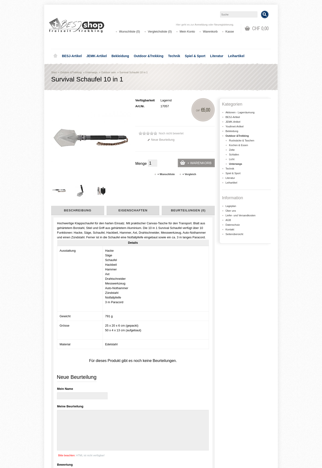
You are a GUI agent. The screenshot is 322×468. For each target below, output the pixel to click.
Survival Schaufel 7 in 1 (154, 308)
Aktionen (117, 434)
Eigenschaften (132, 210)
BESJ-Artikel (72, 56)
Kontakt (229, 229)
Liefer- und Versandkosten (240, 215)
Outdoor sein (108, 72)
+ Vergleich (187, 174)
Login (170, 434)
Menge (141, 164)
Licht (231, 159)
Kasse (229, 31)
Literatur (216, 56)
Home (55, 56)
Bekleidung (120, 56)
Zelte (232, 149)
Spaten (59, 340)
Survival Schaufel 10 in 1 (133, 72)
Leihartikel (236, 56)
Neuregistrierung (223, 24)
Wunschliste (175, 443)
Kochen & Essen (238, 145)
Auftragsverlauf (177, 438)
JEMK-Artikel (96, 56)
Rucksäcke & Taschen (241, 140)
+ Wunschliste (164, 174)
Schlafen (234, 154)
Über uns (230, 210)
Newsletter (174, 448)
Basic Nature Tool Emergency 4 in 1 (112, 311)
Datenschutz (232, 224)
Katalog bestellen (234, 438)
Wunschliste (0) (129, 31)
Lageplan (230, 206)
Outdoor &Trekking (148, 56)
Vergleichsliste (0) (160, 31)
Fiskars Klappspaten (69, 308)
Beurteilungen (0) (188, 210)
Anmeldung (201, 24)
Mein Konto (187, 31)
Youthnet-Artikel (234, 126)
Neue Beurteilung (160, 139)
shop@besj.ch (145, 394)
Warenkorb (210, 31)
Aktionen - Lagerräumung (239, 112)
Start (54, 72)
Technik (174, 56)
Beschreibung (77, 210)
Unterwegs (91, 72)
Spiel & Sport (195, 56)
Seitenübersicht (234, 234)
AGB (228, 220)
